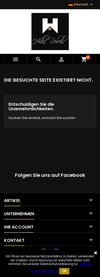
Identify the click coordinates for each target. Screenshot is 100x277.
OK (64, 271)
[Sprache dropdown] (81, 4)
